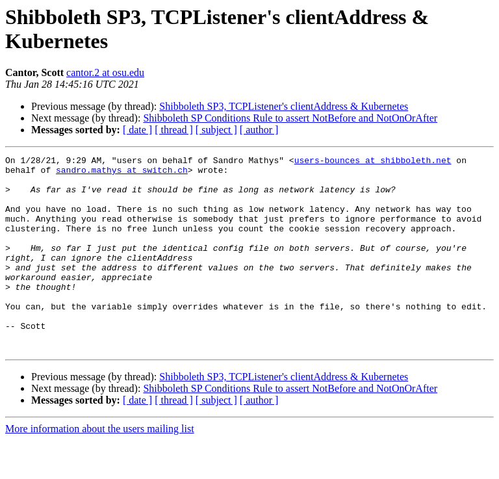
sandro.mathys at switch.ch (122, 173)
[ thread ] (174, 129)
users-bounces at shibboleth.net (373, 162)
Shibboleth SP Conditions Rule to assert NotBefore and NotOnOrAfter (290, 117)
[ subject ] (216, 129)
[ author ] (259, 129)
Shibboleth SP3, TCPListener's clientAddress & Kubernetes (283, 106)
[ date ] (137, 129)
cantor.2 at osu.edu (105, 72)
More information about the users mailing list (99, 467)
